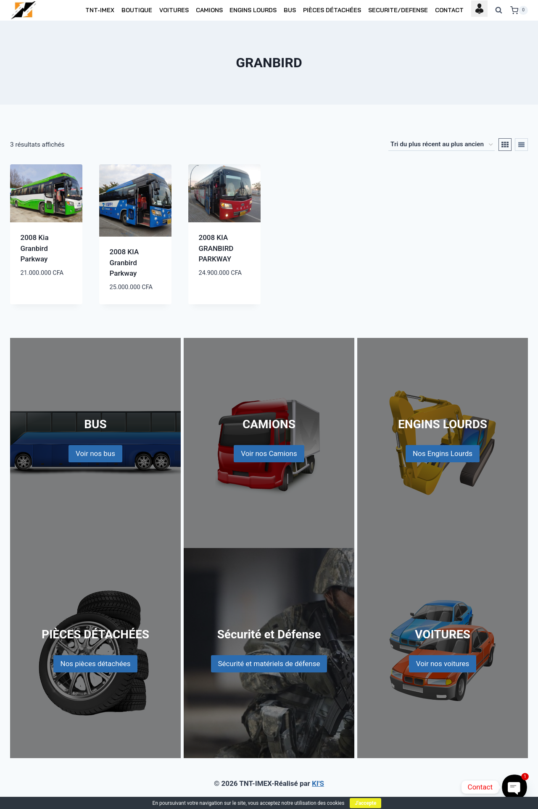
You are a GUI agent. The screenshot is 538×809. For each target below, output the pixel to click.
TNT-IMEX (99, 10)
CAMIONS (209, 10)
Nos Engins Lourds (442, 453)
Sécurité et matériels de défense (269, 663)
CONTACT (449, 10)
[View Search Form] (499, 10)
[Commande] (441, 144)
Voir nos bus (95, 453)
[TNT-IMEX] (24, 10)
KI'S (318, 783)
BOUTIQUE (136, 10)
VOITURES (174, 10)
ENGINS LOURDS (253, 10)
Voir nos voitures (442, 663)
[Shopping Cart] (519, 10)
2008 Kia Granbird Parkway (35, 248)
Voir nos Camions (269, 453)
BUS (290, 10)
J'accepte (365, 803)
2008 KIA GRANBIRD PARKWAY (216, 248)
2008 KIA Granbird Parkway (124, 262)
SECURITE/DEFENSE (398, 10)
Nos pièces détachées (96, 663)
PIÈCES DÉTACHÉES (332, 10)
